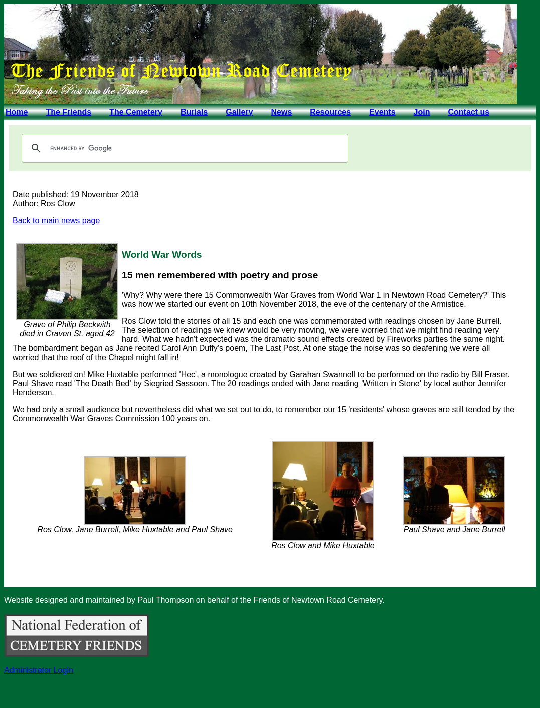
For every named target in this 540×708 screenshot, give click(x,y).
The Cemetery (135, 112)
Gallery (239, 112)
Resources (330, 112)
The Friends (68, 112)
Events (382, 112)
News (281, 112)
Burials (194, 112)
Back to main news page (56, 220)
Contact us (468, 112)
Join (422, 112)
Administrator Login (38, 670)
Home (17, 112)
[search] (183, 148)
